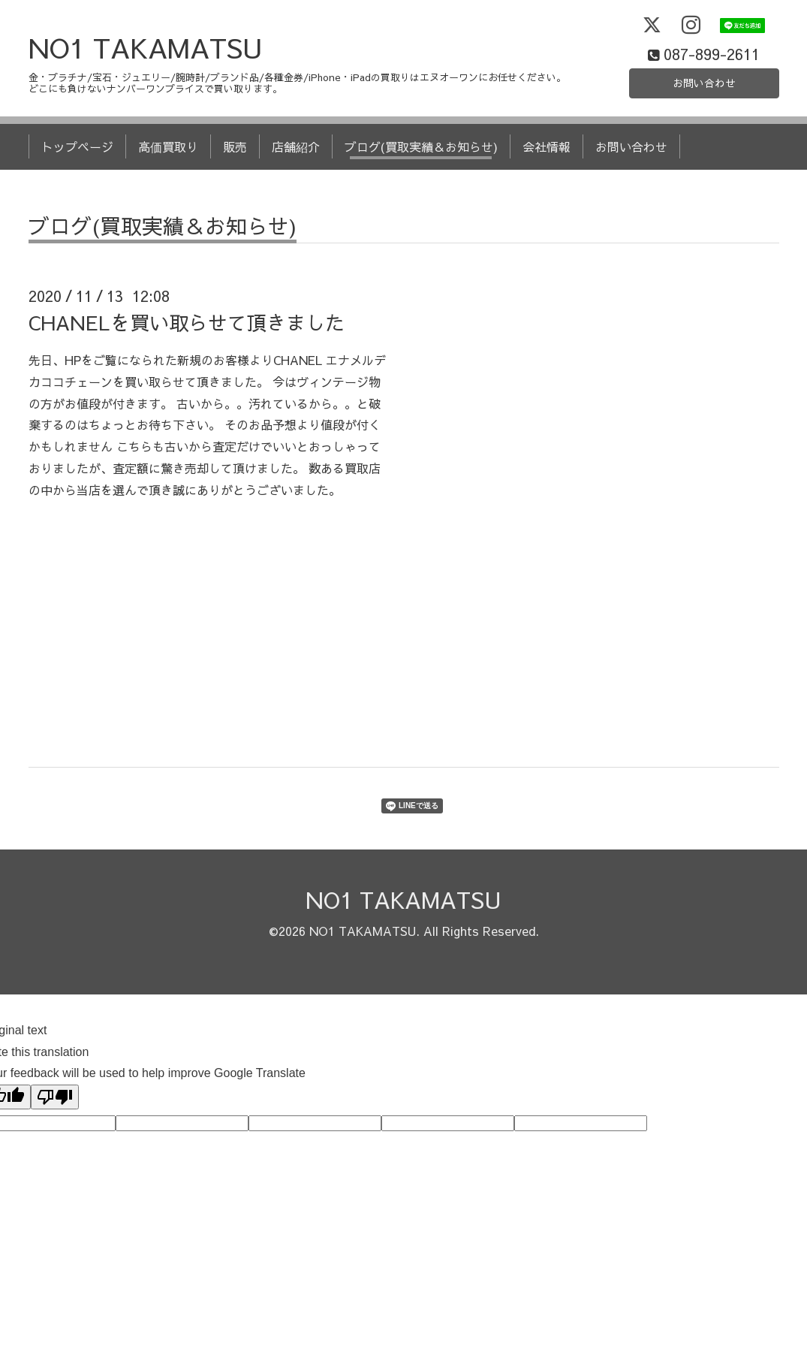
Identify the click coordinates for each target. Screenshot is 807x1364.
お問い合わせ (704, 112)
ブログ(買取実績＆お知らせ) (421, 178)
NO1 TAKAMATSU (146, 79)
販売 (235, 178)
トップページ (77, 178)
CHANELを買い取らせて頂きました (187, 353)
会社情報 (546, 178)
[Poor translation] (55, 1129)
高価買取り (168, 178)
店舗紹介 (296, 178)
